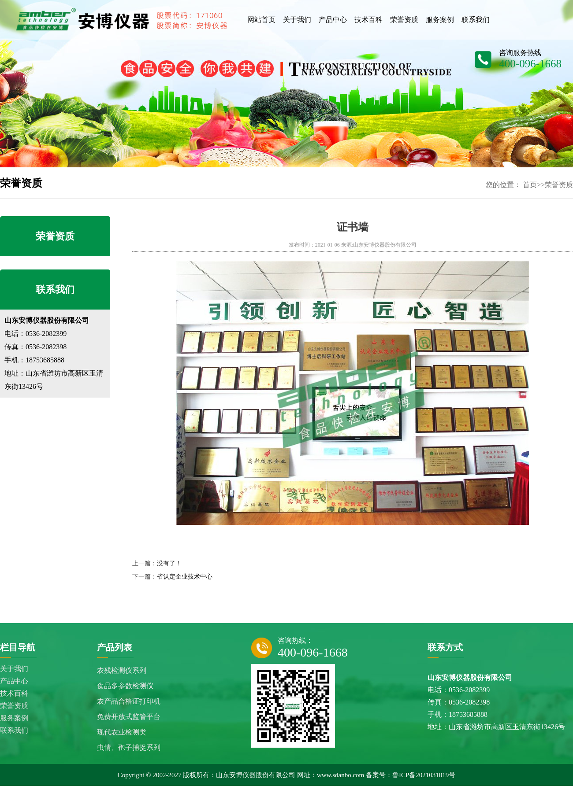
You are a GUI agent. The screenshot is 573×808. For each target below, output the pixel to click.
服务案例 (14, 718)
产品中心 (14, 681)
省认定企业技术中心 (184, 576)
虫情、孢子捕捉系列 (128, 747)
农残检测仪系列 (121, 670)
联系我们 (14, 730)
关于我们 (14, 668)
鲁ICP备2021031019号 (423, 774)
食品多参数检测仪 (125, 686)
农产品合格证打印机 (128, 701)
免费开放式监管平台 (128, 716)
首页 (530, 184)
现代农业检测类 (121, 732)
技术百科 (14, 693)
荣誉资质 (559, 184)
